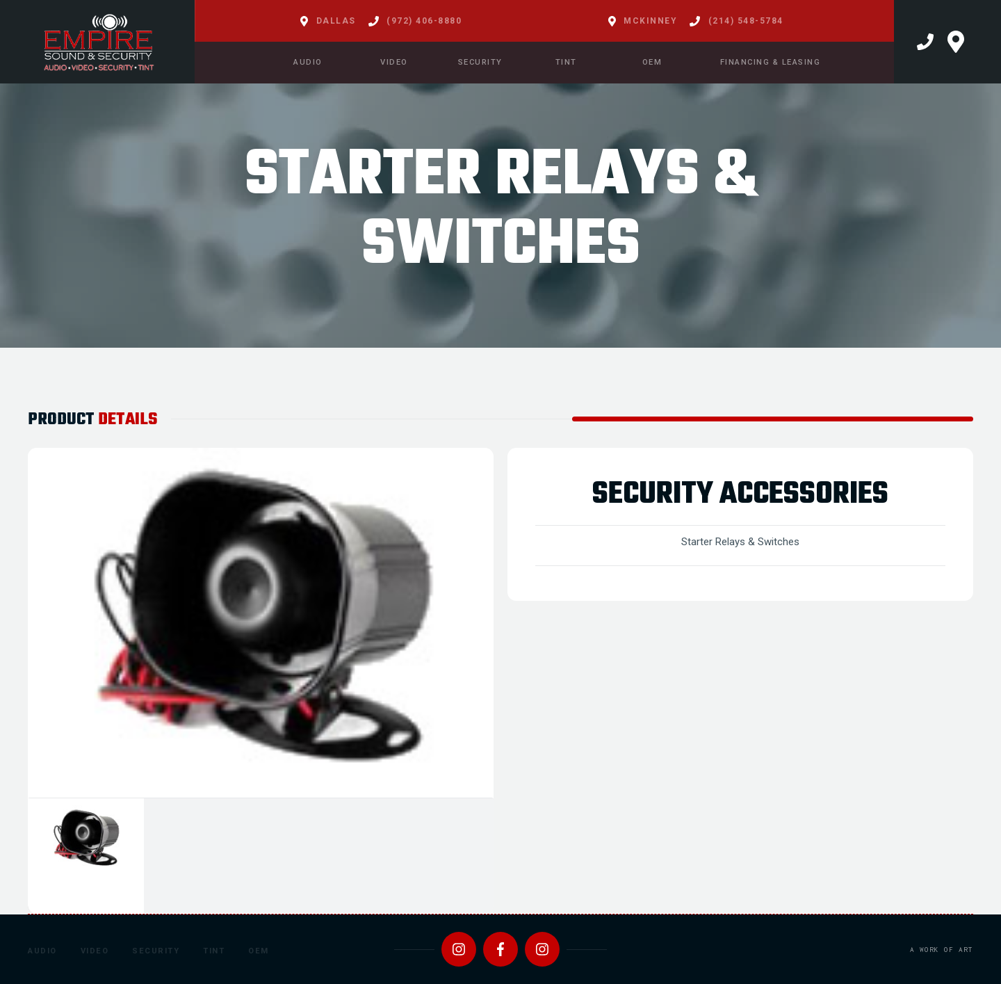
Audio (42, 950)
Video (95, 950)
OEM (258, 950)
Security (155, 950)
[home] (97, 41)
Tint (214, 950)
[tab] (86, 856)
